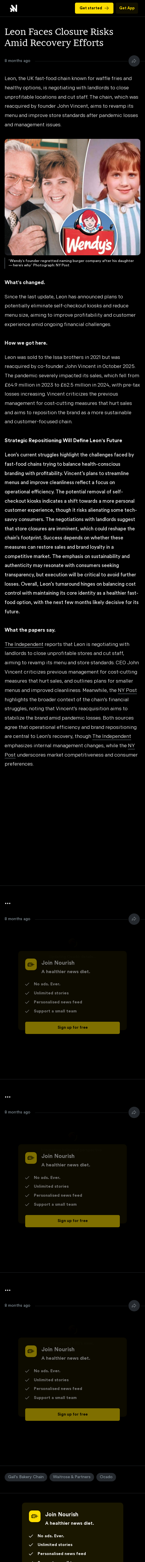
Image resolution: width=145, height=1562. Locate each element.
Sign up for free (73, 1028)
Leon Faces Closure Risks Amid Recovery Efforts (13, 8)
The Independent (24, 644)
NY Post (127, 690)
